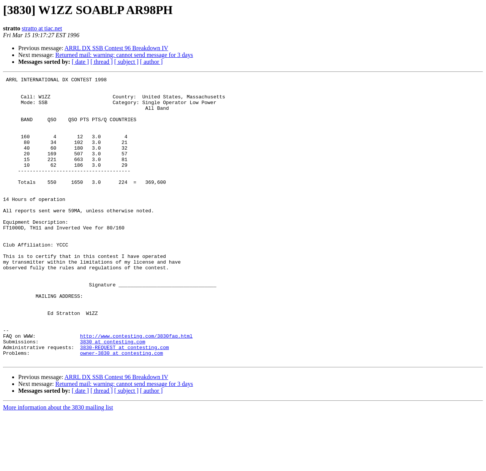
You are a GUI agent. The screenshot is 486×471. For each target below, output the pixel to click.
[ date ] (80, 61)
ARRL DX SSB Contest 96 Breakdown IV (116, 48)
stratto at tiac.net (42, 28)
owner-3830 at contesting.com (121, 408)
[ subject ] (126, 61)
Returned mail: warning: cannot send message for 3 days (124, 55)
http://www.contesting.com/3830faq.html (136, 388)
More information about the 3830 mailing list (58, 464)
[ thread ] (101, 61)
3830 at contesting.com (112, 395)
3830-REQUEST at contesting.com (124, 401)
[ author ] (151, 61)
